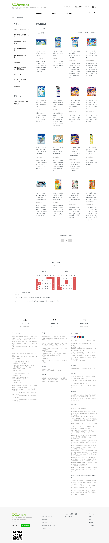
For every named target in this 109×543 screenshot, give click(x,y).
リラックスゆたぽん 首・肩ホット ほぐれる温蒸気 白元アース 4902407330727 (91, 104)
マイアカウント (68, 7)
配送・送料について (53, 516)
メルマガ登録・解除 (75, 513)
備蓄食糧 (17, 62)
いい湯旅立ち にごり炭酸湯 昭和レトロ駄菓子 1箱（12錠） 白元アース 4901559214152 (91, 197)
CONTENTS (69, 13)
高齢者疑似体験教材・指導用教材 (20, 68)
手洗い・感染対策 (20, 29)
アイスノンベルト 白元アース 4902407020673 (58, 53)
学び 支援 (17, 74)
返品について (52, 519)
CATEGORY (39, 13)
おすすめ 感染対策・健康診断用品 (20, 103)
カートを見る (92, 522)
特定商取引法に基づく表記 (55, 525)
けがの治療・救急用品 (20, 42)
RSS (71, 516)
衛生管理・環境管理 (20, 49)
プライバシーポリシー (54, 528)
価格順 (86, 33)
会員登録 (91, 516)
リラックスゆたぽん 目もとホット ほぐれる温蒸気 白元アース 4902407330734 (74, 104)
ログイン (87, 7)
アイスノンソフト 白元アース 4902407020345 (41, 53)
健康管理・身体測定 (20, 35)
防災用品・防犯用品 (20, 56)
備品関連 (17, 86)
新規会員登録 (78, 7)
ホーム (13, 17)
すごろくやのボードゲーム (20, 80)
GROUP (54, 13)
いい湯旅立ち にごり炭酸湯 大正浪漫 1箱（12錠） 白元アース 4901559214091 (74, 197)
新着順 (93, 33)
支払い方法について (53, 522)
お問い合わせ (92, 525)
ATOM (75, 516)
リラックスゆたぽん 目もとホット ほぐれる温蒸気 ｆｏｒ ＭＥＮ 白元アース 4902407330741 (74, 152)
